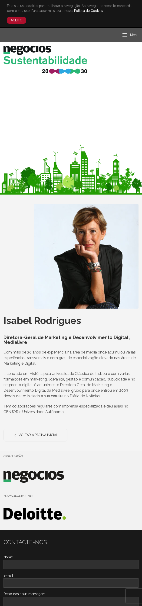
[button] (130, 35)
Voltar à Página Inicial (35, 435)
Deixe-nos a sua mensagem (24, 594)
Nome (8, 557)
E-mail (8, 575)
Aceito (16, 20)
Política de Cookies (88, 11)
